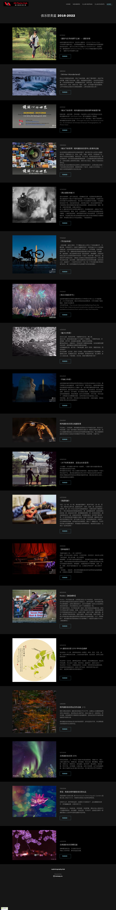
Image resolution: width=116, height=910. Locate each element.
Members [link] (76, 4)
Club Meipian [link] (87, 4)
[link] (16, 4)
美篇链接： (65, 56)
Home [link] (68, 4)
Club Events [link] (99, 4)
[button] (109, 4)
